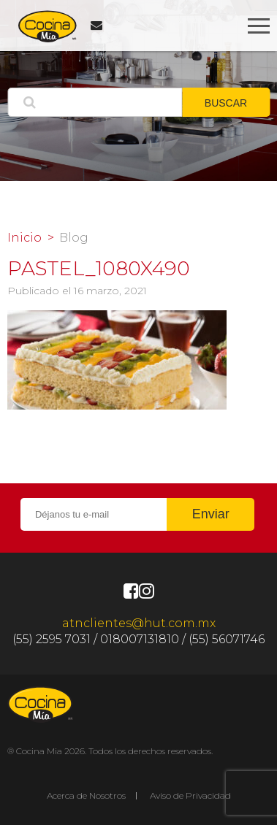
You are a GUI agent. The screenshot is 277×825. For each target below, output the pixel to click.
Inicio (24, 238)
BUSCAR (226, 103)
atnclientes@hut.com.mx (139, 623)
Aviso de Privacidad (190, 795)
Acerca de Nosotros (86, 795)
